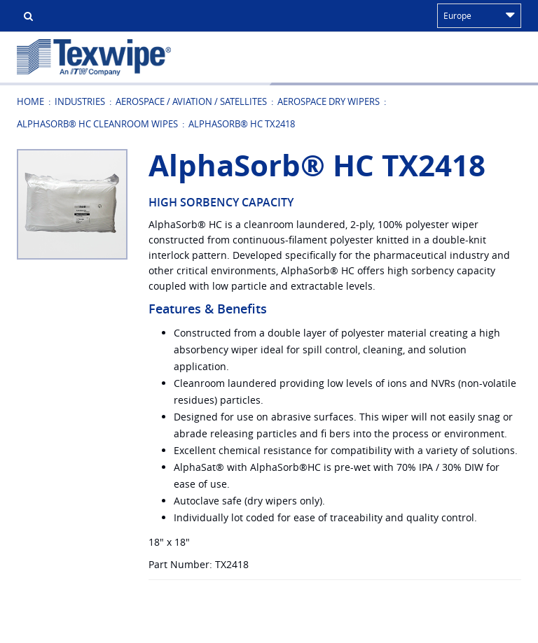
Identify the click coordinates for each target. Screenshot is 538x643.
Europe (479, 15)
